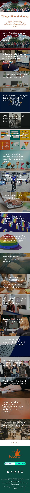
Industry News (8, 24)
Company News (17, 21)
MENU (4, 4)
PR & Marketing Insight (19, 24)
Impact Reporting (10, 23)
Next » (17, 443)
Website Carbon (20, 463)
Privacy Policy (5, 483)
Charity (10, 21)
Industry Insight (20, 23)
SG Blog (15, 26)
